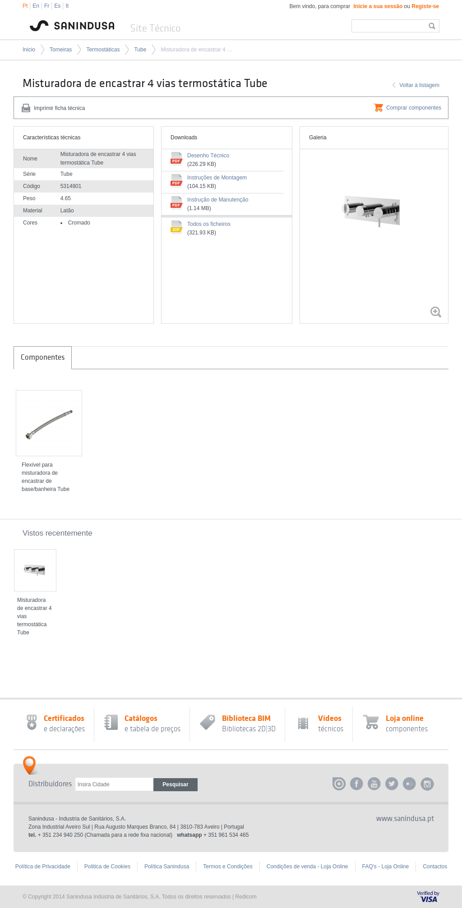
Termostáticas (103, 49)
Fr (46, 6)
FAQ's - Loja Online (385, 866)
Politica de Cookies (107, 866)
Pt (25, 6)
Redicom (245, 897)
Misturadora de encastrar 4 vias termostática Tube (198, 49)
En (35, 6)
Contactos (435, 866)
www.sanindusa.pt (405, 819)
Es (57, 6)
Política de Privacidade (42, 866)
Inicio (29, 49)
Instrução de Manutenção (217, 200)
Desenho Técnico (208, 155)
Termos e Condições (227, 866)
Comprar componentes (413, 108)
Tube (140, 49)
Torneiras (61, 49)
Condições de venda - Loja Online (307, 866)
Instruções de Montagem (217, 177)
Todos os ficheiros (209, 224)
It (67, 6)
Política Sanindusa (166, 866)
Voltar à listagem (419, 85)
